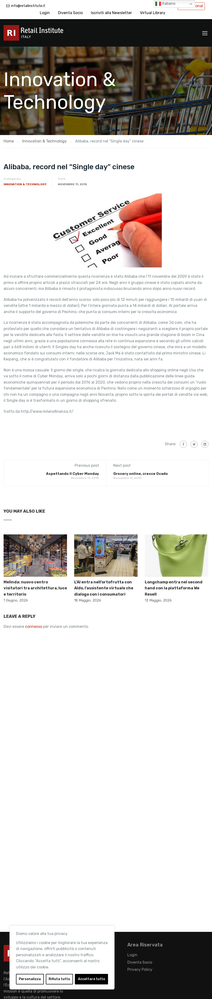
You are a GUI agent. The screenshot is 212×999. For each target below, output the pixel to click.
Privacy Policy (139, 969)
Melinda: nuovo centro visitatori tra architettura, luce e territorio (35, 588)
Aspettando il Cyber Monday (72, 474)
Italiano (165, 4)
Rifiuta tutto (59, 979)
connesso (33, 626)
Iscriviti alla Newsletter (111, 13)
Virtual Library (152, 13)
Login (45, 13)
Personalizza (30, 979)
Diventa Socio (70, 13)
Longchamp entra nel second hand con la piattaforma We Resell (173, 588)
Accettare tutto (91, 979)
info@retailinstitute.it (28, 6)
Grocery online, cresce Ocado (140, 474)
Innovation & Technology (25, 184)
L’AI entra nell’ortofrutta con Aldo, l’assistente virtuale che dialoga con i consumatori (103, 588)
